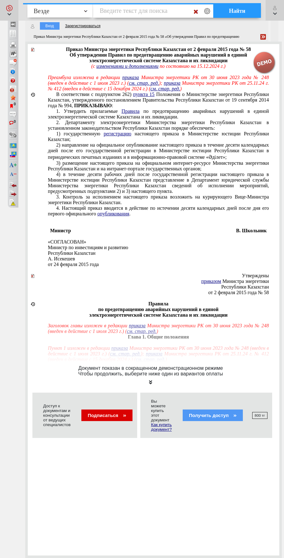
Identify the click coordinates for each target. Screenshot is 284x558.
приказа (130, 77)
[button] (9, 10)
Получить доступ (213, 415)
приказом (211, 281)
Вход (50, 26)
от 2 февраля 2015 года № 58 (238, 292)
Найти (237, 11)
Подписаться (107, 415)
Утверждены (255, 275)
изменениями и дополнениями (127, 66)
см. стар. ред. (144, 83)
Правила (131, 111)
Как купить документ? (161, 427)
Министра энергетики (235, 281)
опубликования (113, 213)
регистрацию (117, 133)
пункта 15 (144, 94)
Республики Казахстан (245, 286)
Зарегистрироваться (82, 26)
